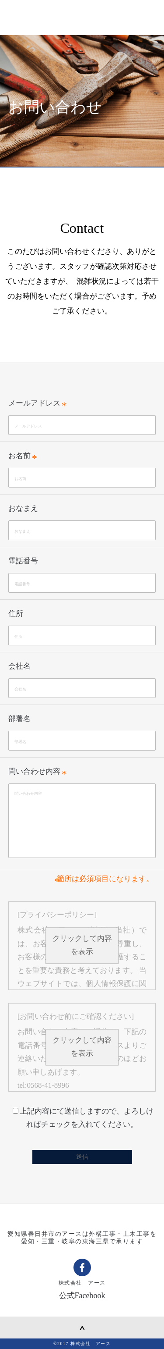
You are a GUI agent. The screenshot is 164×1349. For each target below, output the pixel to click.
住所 (15, 613)
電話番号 (23, 561)
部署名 (19, 719)
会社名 (19, 666)
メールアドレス (34, 403)
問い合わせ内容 (34, 771)
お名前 (19, 456)
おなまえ (23, 508)
